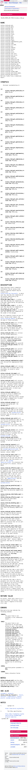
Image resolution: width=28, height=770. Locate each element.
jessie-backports (8, 8)
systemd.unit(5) (16, 412)
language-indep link (16, 723)
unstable (13, 747)
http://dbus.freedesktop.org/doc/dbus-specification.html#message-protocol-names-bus (16, 715)
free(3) (19, 696)
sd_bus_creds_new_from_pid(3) (9, 293)
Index (6, 3)
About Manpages (13, 3)
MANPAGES (6, 0)
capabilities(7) (11, 478)
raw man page (14, 727)
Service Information (10, 6)
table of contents (16, 731)
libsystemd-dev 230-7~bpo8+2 (18, 754)
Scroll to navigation (7, 14)
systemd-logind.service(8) (10, 449)
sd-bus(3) (10, 693)
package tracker (15, 725)
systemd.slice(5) (5, 435)
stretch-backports (15, 744)
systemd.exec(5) (5, 482)
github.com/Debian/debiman (19, 766)
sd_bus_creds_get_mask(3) (8, 318)
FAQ (20, 3)
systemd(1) (4, 693)
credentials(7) (11, 696)
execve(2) (3, 696)
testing (12, 742)
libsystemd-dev (15, 8)
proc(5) (3, 698)
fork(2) (21, 695)
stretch (12, 740)
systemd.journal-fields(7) (13, 698)
